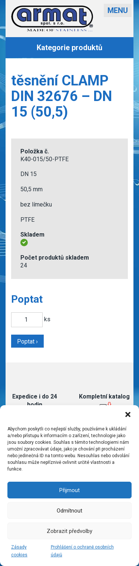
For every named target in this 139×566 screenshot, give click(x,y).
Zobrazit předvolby (69, 531)
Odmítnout (69, 510)
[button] (128, 414)
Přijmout (69, 490)
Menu (117, 10)
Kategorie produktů (69, 47)
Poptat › (27, 341)
